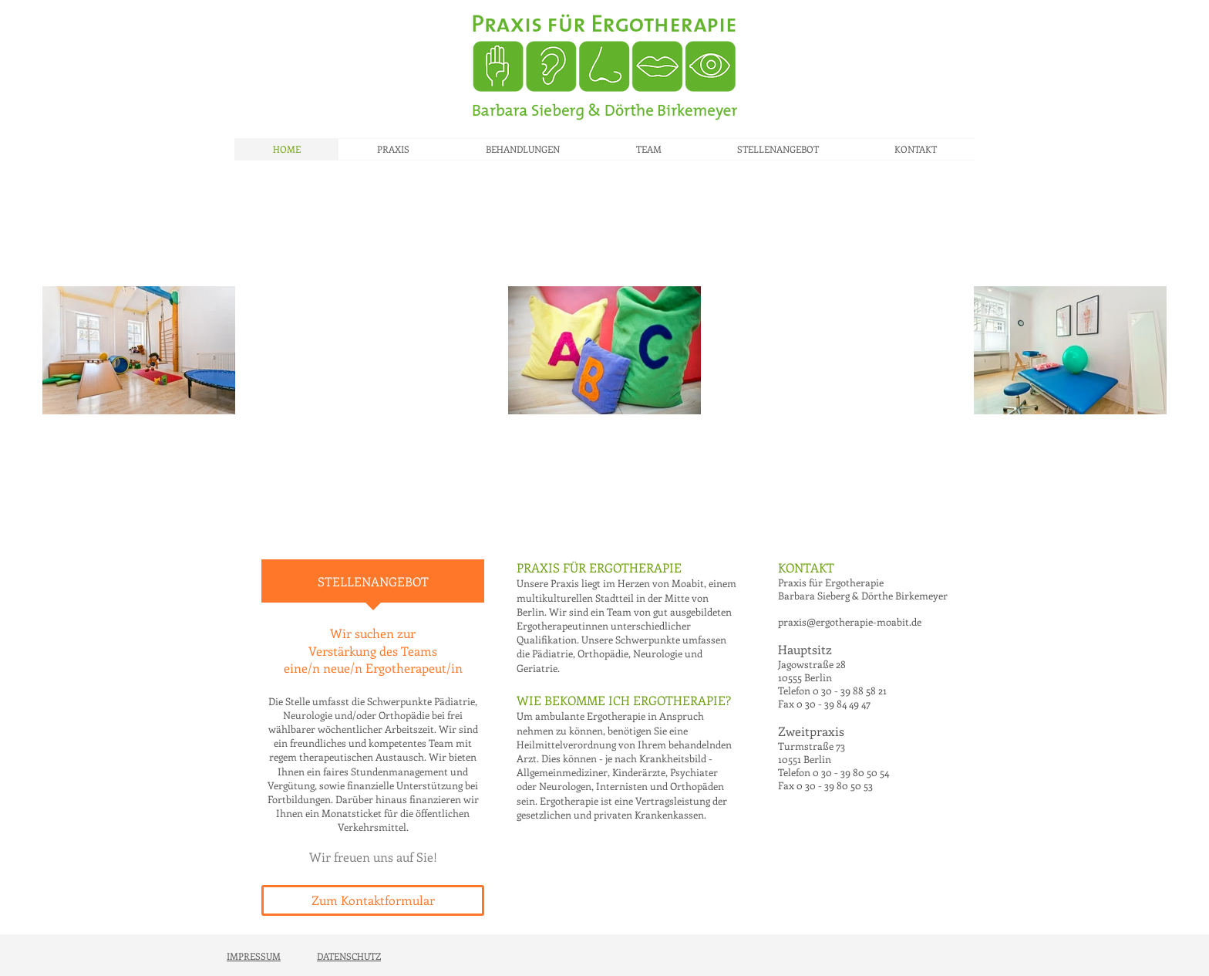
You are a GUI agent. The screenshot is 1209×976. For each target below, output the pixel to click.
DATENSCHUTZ (349, 956)
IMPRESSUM (254, 956)
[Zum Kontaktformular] (372, 900)
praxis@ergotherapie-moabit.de (849, 621)
